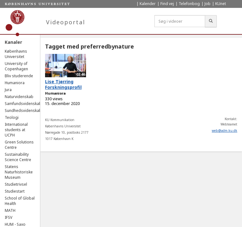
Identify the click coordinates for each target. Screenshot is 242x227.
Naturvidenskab (19, 96)
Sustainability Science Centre (18, 157)
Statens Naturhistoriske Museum (19, 172)
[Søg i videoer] (179, 21)
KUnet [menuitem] (220, 3)
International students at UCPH (16, 130)
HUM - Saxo (15, 224)
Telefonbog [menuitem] (189, 3)
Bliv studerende (19, 76)
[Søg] (211, 21)
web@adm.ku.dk (224, 130)
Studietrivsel (16, 184)
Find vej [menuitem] (167, 3)
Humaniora (15, 82)
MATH (10, 210)
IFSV (8, 217)
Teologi (12, 117)
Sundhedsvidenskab (23, 110)
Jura (8, 89)
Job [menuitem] (207, 3)
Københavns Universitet (16, 54)
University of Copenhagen (16, 66)
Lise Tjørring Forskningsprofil (63, 84)
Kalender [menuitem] (148, 3)
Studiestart (15, 191)
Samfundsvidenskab (23, 103)
